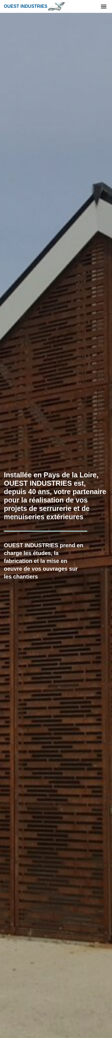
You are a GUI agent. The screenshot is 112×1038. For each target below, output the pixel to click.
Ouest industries (25, 6)
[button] (103, 6)
